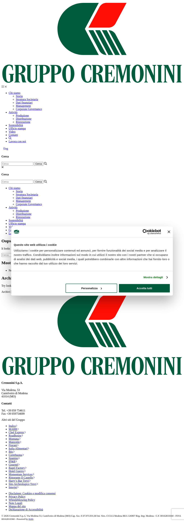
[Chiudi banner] (169, 231)
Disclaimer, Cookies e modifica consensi (32, 493)
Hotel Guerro (17, 471)
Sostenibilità (16, 125)
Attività (13, 112)
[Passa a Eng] (6, 148)
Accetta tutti (144, 288)
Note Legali (15, 503)
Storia (19, 96)
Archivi (5, 291)
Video (12, 131)
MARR (14, 429)
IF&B (13, 461)
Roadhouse (16, 435)
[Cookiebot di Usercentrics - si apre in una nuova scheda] (145, 231)
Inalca (13, 425)
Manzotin (15, 442)
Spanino (14, 458)
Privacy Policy (17, 496)
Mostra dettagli (153, 277)
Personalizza (91, 288)
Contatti (13, 134)
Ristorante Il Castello (22, 477)
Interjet (14, 487)
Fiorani (14, 445)
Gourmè (14, 464)
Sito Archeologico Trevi (23, 484)
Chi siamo (14, 92)
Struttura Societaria (27, 99)
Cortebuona (16, 454)
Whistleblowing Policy (22, 499)
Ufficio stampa (17, 128)
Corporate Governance (29, 109)
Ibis (12, 451)
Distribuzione (23, 118)
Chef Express (17, 432)
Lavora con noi (17, 141)
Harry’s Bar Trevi (20, 480)
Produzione (22, 115)
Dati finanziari (24, 102)
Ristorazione (23, 121)
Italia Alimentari (19, 448)
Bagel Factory (18, 467)
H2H (31, 519)
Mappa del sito (17, 506)
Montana (15, 438)
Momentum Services (21, 474)
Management (23, 105)
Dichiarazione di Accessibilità (26, 509)
